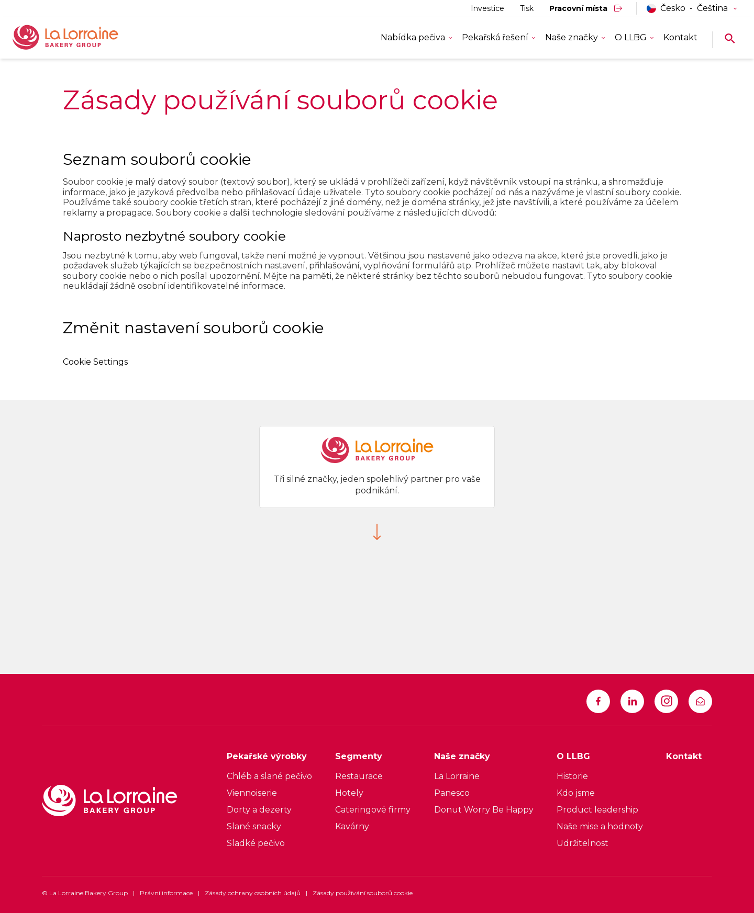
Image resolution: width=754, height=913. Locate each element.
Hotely (349, 793)
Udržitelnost (582, 843)
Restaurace (359, 776)
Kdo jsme (576, 793)
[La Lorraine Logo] (81, 38)
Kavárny (352, 826)
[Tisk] (527, 8)
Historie (572, 776)
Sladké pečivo (256, 843)
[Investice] (487, 8)
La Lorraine (457, 776)
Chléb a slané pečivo (269, 776)
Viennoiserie (252, 793)
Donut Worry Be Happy (484, 810)
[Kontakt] (680, 37)
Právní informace (166, 893)
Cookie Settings (95, 362)
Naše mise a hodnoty (600, 826)
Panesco (452, 793)
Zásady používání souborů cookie (363, 893)
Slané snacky (254, 826)
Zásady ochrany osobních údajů (253, 893)
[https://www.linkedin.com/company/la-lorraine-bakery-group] (632, 701)
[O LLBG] (600, 759)
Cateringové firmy (373, 810)
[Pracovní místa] (586, 8)
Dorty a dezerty (259, 810)
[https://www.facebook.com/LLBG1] (598, 701)
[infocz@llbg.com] (700, 701)
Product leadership (597, 810)
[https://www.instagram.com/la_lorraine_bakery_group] (666, 701)
